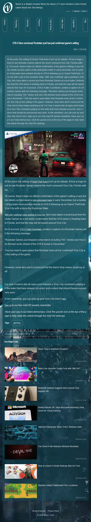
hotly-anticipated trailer (42, 200)
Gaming (28, 23)
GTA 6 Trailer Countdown (30, 229)
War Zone (62, 24)
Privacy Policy (53, 511)
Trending (16, 23)
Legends (74, 23)
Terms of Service (39, 511)
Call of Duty (51, 24)
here (64, 298)
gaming (16, 323)
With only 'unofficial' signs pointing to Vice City (25, 214)
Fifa (85, 21)
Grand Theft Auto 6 (40, 181)
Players (39, 22)
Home (5, 22)
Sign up (8, 305)
